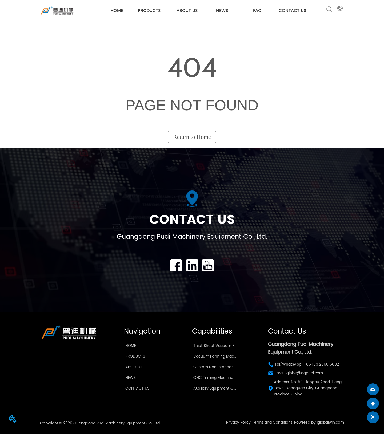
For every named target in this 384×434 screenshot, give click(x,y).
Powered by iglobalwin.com (319, 422)
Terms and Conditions (272, 422)
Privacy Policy (238, 422)
